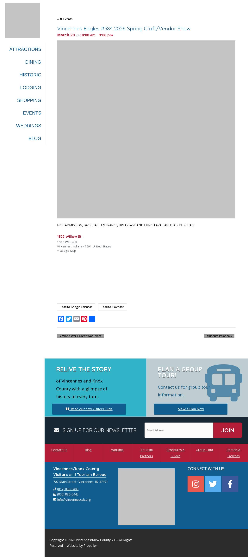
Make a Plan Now (191, 409)
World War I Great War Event (78, 336)
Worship (117, 450)
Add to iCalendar (114, 307)
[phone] (65, 489)
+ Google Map (66, 251)
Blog (88, 450)
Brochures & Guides (175, 453)
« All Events (64, 19)
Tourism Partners (146, 453)
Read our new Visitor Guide (89, 409)
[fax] (65, 494)
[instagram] (196, 484)
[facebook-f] (230, 484)
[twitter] (213, 484)
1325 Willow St (70, 236)
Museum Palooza (221, 336)
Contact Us (59, 450)
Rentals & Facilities (233, 453)
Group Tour (204, 450)
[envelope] (72, 499)
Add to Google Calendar (76, 307)
